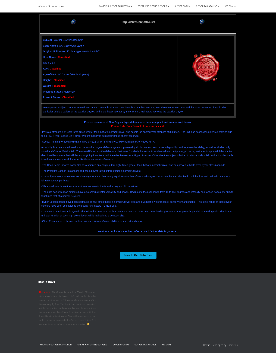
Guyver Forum (182, 6)
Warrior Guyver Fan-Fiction (115, 6)
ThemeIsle (232, 345)
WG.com (230, 6)
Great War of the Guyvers (153, 6)
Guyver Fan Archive (207, 6)
